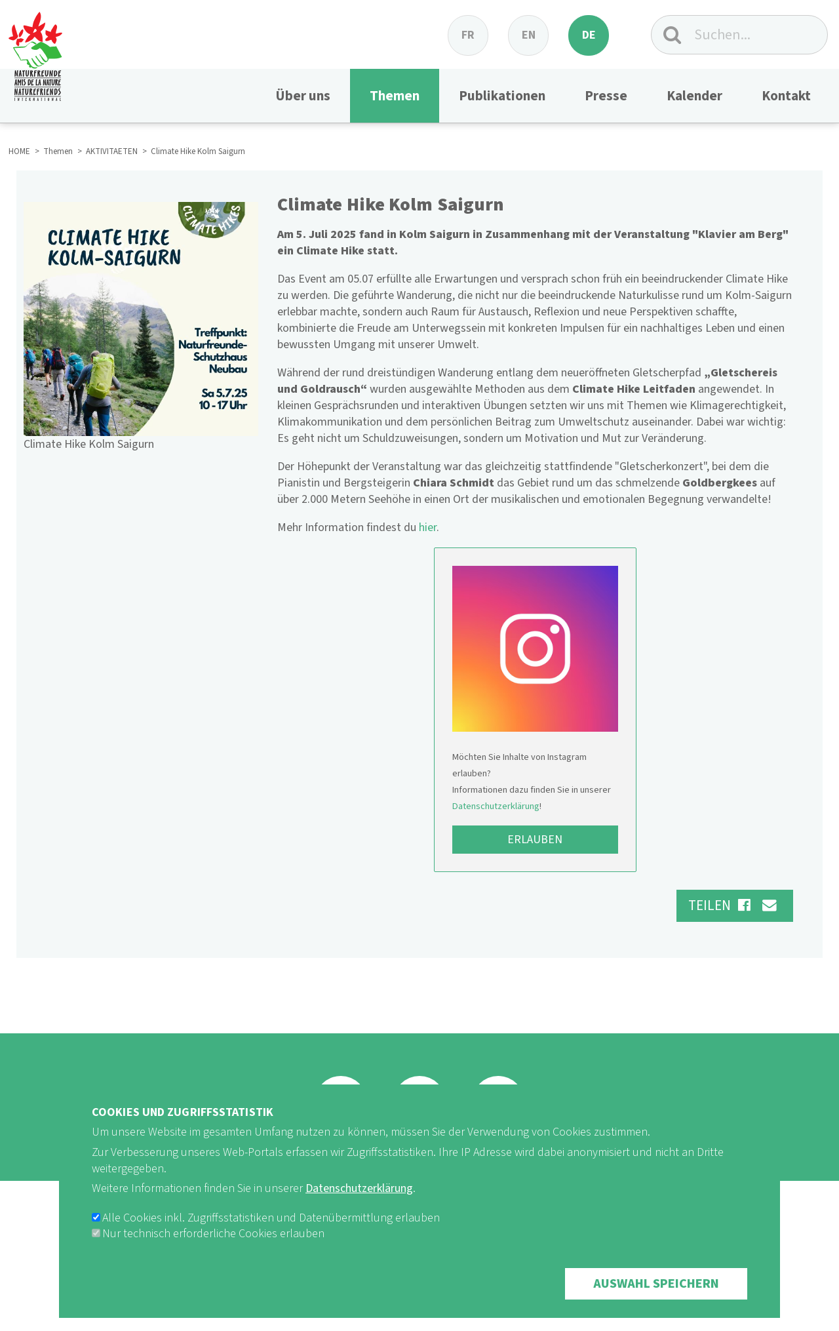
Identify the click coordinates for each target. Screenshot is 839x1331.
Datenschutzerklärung (495, 806)
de (589, 35)
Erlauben (534, 839)
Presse (606, 96)
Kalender (694, 96)
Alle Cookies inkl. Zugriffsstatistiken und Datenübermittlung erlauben (271, 1239)
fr (468, 35)
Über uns (302, 96)
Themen (395, 96)
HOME (19, 151)
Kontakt (786, 96)
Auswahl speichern (656, 1305)
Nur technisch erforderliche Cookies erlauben (213, 1254)
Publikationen (502, 96)
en (529, 35)
